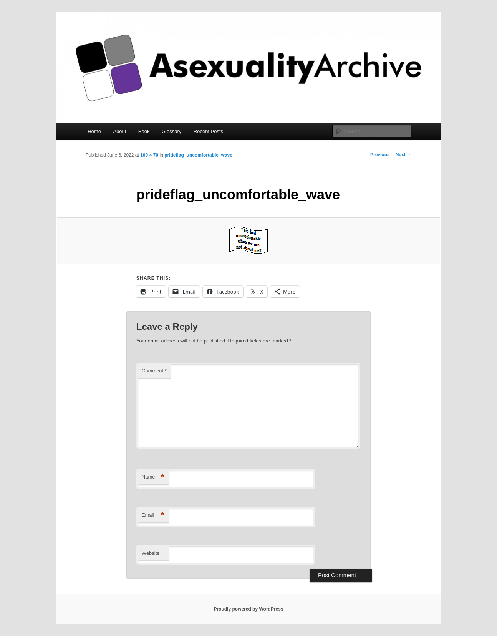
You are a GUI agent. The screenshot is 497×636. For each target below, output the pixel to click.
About (119, 131)
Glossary (171, 131)
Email (153, 515)
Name (153, 477)
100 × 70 (149, 155)
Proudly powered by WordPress (248, 609)
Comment (154, 371)
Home (94, 131)
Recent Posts (208, 131)
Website (151, 553)
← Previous (377, 154)
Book (144, 131)
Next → (403, 154)
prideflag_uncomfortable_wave (198, 155)
